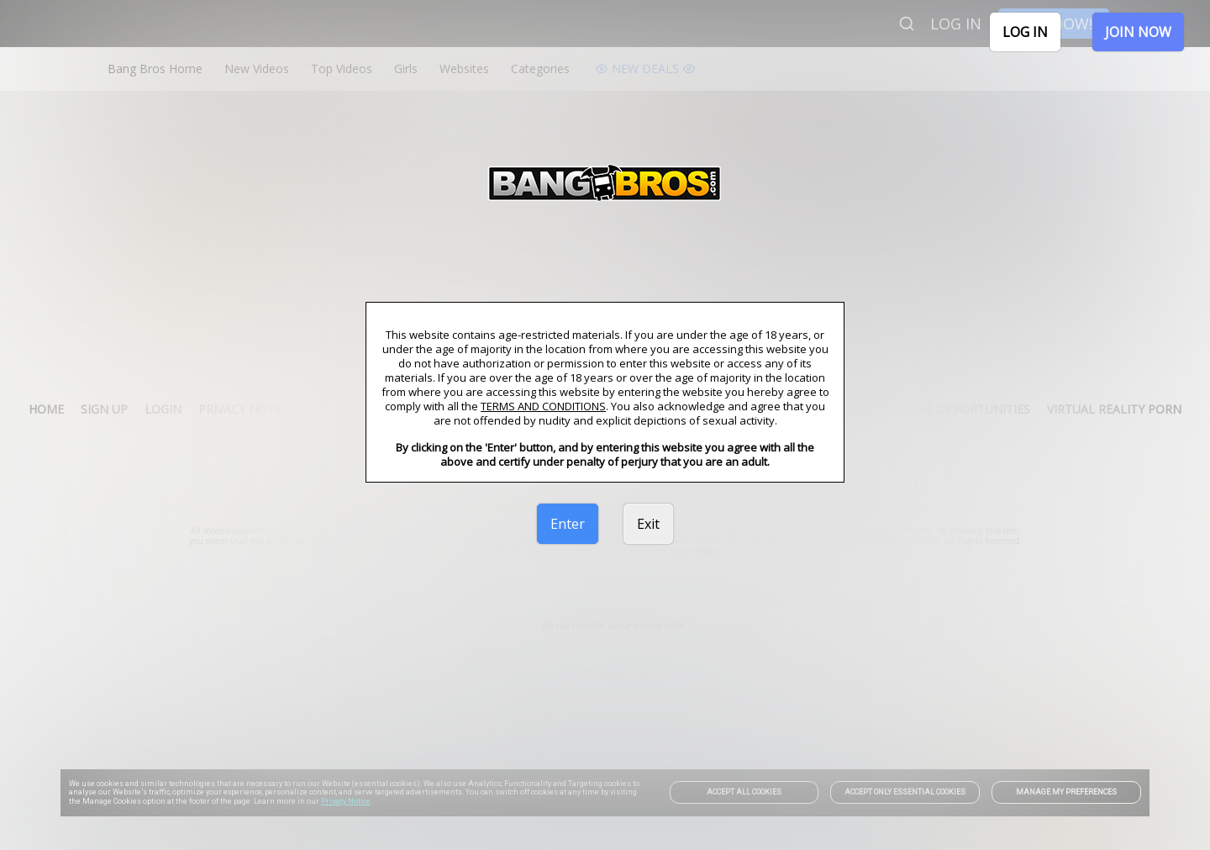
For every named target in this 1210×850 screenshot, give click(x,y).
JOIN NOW (1138, 32)
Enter (567, 524)
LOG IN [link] (1025, 32)
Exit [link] (648, 524)
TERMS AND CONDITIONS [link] (543, 406)
